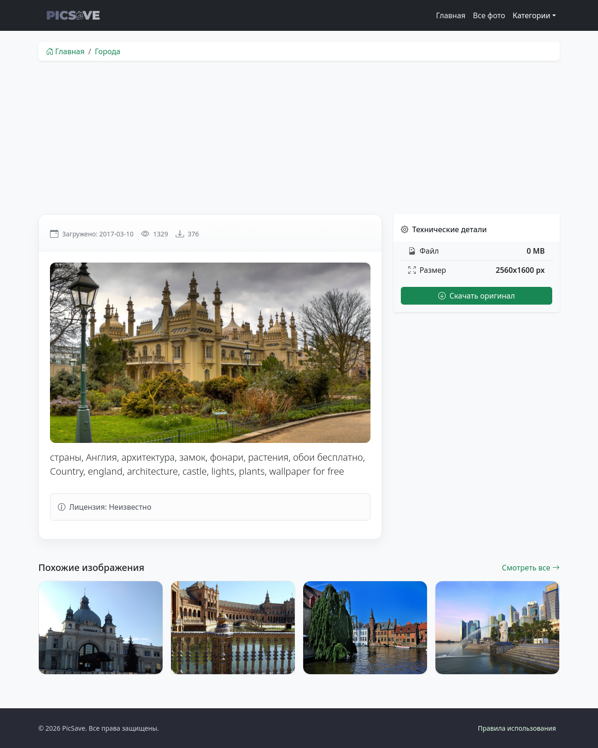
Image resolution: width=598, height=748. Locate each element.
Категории (531, 15)
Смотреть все (531, 568)
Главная (450, 15)
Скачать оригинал (476, 296)
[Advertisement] (299, 137)
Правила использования (517, 728)
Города (108, 51)
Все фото (489, 15)
